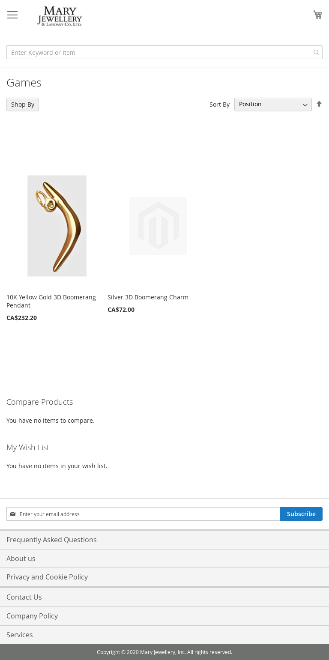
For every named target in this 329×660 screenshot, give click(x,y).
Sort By (219, 104)
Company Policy (32, 616)
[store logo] (60, 16)
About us (21, 558)
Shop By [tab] (22, 104)
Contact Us (24, 597)
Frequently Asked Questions (51, 539)
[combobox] (164, 52)
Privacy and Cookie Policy (47, 577)
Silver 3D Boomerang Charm (148, 297)
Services (19, 634)
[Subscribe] (301, 514)
